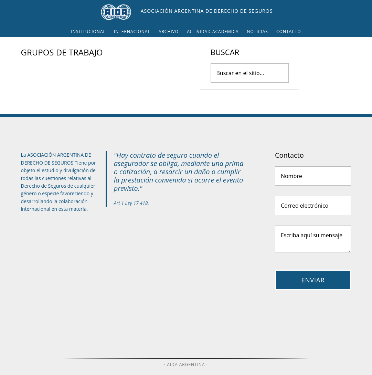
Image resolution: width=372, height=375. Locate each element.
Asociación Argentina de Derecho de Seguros (207, 11)
